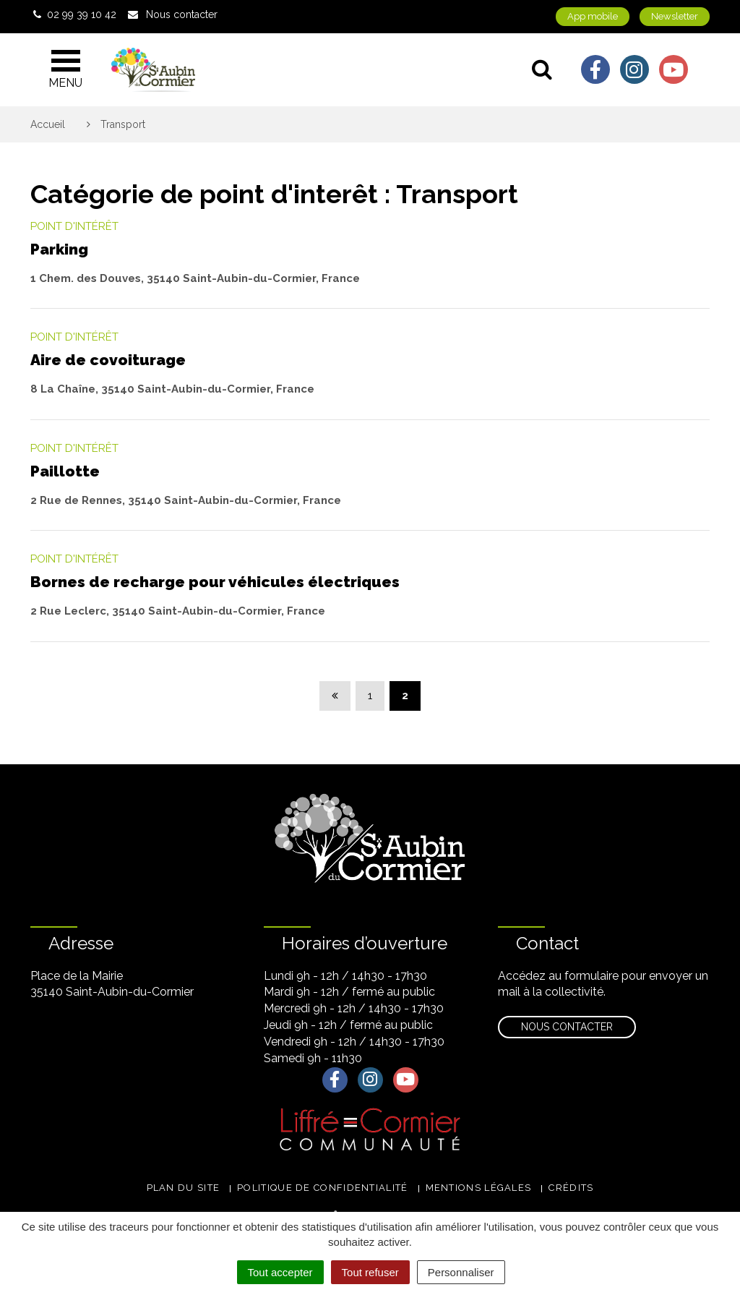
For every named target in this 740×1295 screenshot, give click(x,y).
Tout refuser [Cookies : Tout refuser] (370, 1272)
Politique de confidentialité (322, 1187)
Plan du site (183, 1187)
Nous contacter (567, 1027)
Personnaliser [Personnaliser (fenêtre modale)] (461, 1272)
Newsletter (674, 16)
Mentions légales (479, 1187)
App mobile (592, 16)
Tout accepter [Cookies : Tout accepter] (280, 1272)
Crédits (570, 1187)
